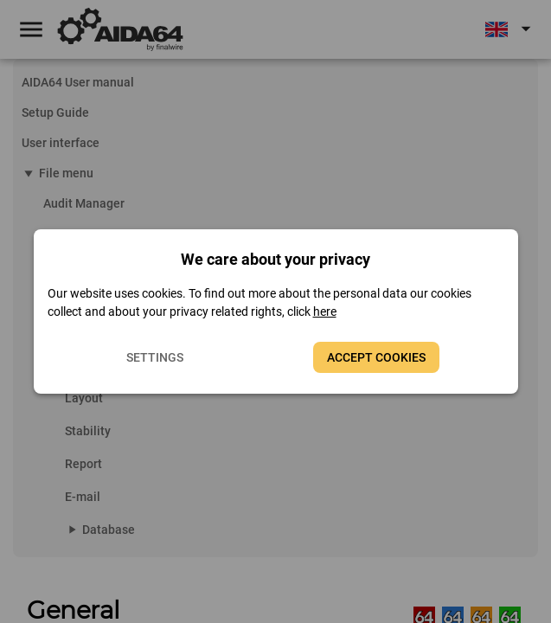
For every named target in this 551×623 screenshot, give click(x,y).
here (324, 311)
